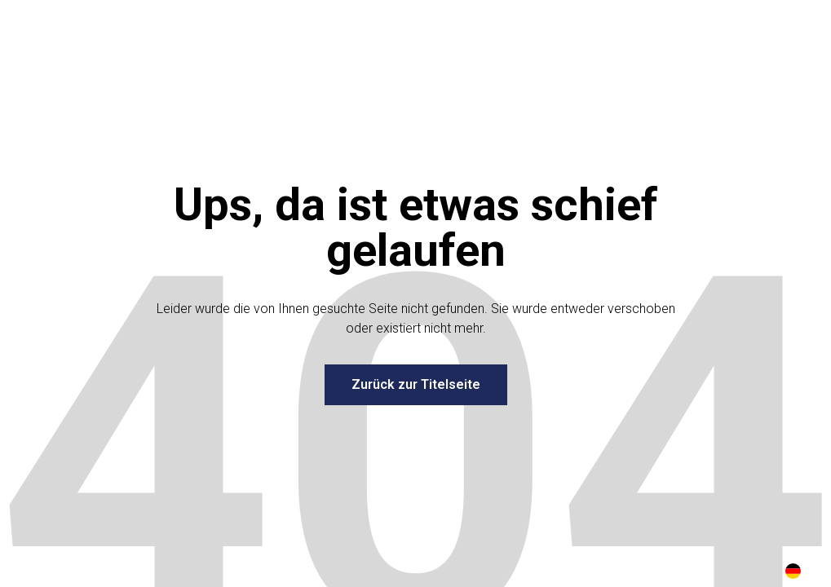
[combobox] (793, 570)
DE (793, 571)
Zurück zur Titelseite (415, 384)
